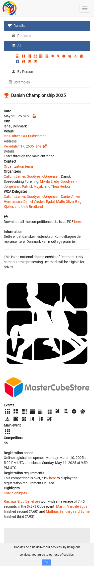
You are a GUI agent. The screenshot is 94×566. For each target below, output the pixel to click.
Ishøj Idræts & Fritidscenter (25, 136)
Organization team (18, 166)
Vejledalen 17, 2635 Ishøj (23, 146)
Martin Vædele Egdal (72, 506)
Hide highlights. (16, 493)
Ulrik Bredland (32, 207)
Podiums (21, 36)
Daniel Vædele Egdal (39, 202)
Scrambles (19, 82)
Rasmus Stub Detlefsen (22, 501)
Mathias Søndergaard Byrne (67, 511)
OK (46, 562)
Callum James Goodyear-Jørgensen (31, 176)
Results (16, 26)
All (16, 46)
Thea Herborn (61, 186)
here (77, 222)
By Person (22, 72)
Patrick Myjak (32, 186)
